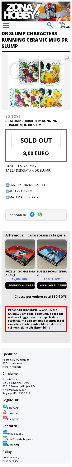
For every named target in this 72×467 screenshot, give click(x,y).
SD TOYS (13, 116)
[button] (67, 59)
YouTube (10, 413)
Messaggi (10, 445)
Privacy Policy (10, 461)
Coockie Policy (10, 457)
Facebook (10, 408)
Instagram (10, 419)
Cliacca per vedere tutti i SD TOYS (41, 296)
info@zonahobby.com (17, 439)
